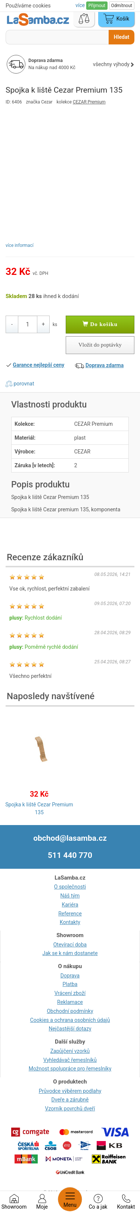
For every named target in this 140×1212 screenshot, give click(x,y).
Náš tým (70, 896)
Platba (70, 984)
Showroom (14, 1202)
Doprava (70, 976)
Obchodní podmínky (70, 1011)
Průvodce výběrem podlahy (70, 1091)
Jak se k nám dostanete (69, 953)
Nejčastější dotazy (70, 1029)
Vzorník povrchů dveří (70, 1109)
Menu (70, 1199)
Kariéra (70, 905)
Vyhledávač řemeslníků (70, 1060)
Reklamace (70, 1002)
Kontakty (70, 922)
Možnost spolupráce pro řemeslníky (70, 1069)
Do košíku (100, 324)
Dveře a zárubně (70, 1100)
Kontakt (126, 1202)
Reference (70, 914)
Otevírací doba (70, 945)
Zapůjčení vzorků (70, 1051)
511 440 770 (70, 855)
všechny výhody (113, 64)
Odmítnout (121, 5)
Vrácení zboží (70, 993)
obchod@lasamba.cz (70, 838)
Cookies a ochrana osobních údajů (70, 1020)
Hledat (121, 37)
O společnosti (70, 887)
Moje (42, 1202)
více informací (20, 245)
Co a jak (98, 1202)
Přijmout (96, 5)
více (80, 5)
